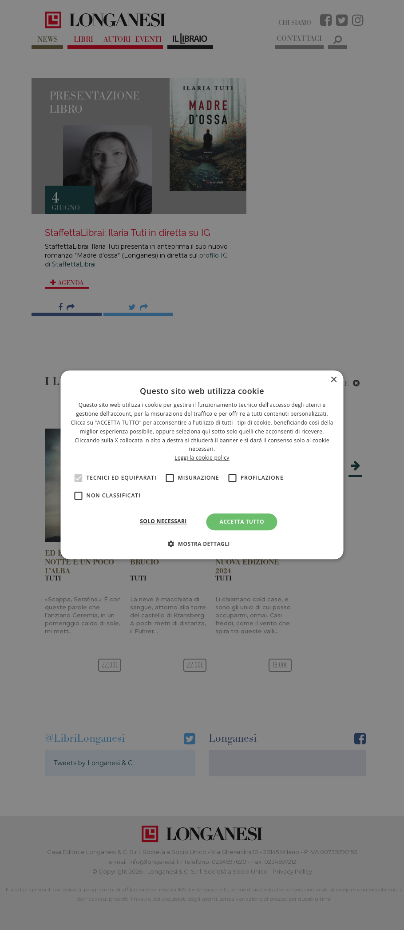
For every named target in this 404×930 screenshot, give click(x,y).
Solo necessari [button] (163, 521)
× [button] (333, 380)
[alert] (202, 465)
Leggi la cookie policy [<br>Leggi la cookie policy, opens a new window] (201, 457)
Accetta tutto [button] (242, 521)
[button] (202, 544)
